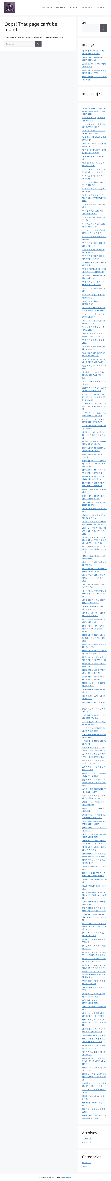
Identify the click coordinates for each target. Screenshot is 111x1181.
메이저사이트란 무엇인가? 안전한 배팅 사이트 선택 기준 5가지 (94, 531)
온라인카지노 (47, 7)
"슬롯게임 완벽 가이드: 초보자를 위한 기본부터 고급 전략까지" (94, 198)
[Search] (38, 44)
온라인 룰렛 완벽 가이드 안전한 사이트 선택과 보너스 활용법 (94, 895)
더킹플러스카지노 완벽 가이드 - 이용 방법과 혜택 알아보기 (93, 435)
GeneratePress (66, 1177)
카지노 (75, 7)
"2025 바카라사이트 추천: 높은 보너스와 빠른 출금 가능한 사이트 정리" (94, 111)
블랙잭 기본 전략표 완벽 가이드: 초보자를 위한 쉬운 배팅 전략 (94, 638)
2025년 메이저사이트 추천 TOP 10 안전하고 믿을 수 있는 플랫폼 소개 (93, 397)
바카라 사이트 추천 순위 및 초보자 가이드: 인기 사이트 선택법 (94, 594)
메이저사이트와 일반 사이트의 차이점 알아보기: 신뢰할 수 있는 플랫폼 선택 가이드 (94, 540)
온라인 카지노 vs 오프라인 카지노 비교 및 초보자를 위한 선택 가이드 (94, 926)
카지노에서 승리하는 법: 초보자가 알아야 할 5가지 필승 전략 (94, 1022)
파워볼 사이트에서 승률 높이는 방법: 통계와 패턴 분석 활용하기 (94, 1061)
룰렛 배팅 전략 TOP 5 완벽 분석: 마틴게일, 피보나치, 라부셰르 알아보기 (94, 463)
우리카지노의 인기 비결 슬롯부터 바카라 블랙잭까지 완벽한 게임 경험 (94, 974)
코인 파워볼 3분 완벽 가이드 (93, 1035)
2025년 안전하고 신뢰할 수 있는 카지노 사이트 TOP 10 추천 (94, 406)
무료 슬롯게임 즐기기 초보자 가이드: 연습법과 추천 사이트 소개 (94, 549)
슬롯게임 (62, 7)
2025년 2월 (86, 1138)
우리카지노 (88, 7)
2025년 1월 (86, 1142)
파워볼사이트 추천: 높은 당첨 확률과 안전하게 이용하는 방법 (94, 1077)
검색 (84, 22)
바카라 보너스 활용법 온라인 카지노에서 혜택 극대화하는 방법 (94, 578)
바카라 (102, 7)
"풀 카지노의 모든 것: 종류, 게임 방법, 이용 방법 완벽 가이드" (94, 375)
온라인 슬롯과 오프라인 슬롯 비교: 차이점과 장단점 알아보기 (94, 917)
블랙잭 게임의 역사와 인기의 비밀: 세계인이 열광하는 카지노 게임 (94, 629)
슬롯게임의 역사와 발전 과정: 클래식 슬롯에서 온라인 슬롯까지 (94, 783)
